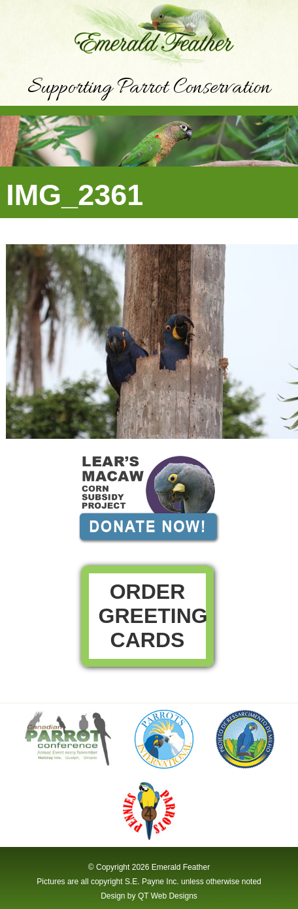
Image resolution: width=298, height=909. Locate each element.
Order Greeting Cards (153, 616)
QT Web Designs (167, 896)
